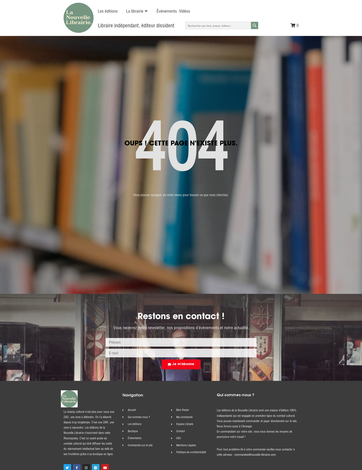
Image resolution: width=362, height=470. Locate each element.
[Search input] (218, 25)
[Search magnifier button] (254, 25)
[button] (137, 11)
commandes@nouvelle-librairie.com (255, 374)
